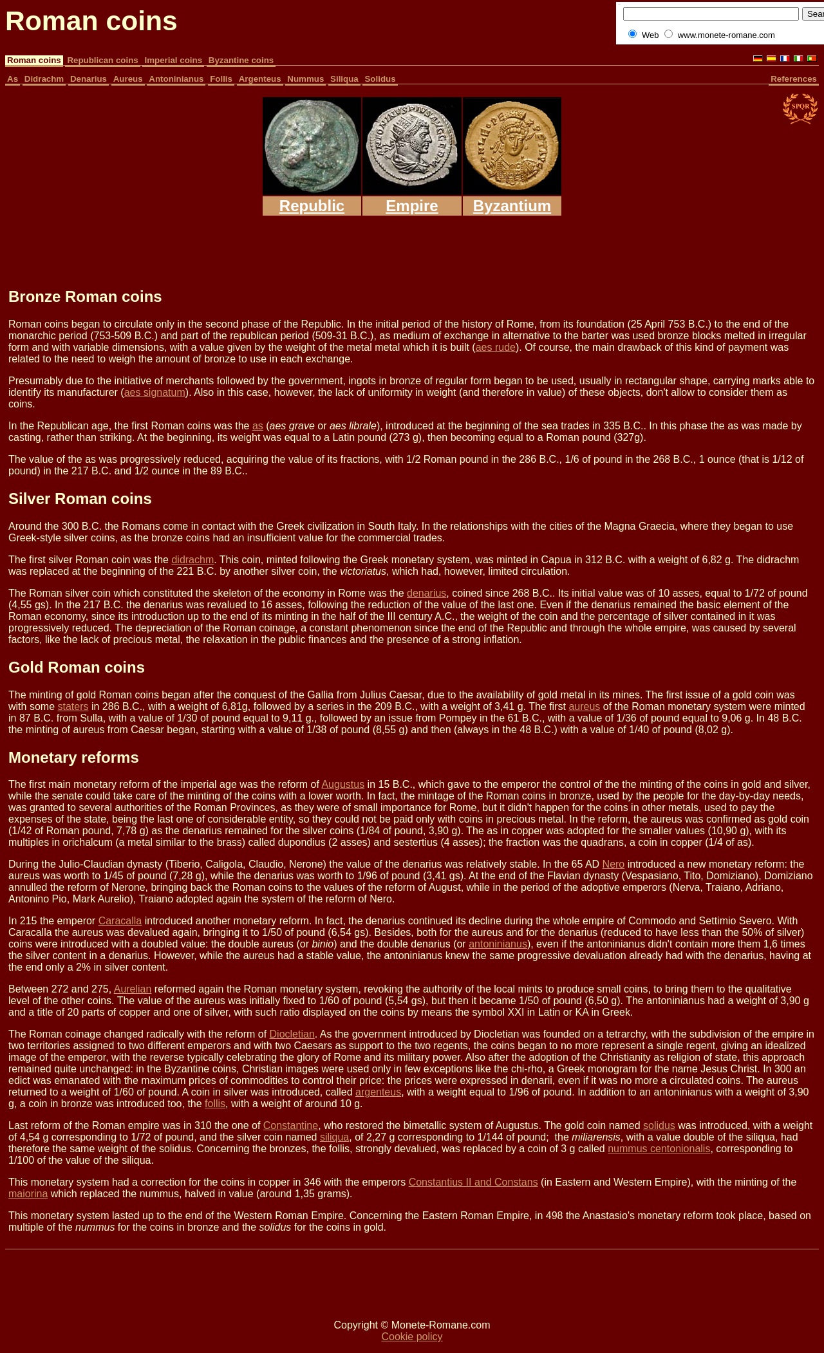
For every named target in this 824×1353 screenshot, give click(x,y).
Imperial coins (173, 60)
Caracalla (120, 920)
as (257, 425)
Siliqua (344, 79)
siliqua (334, 1137)
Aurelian (133, 989)
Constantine (290, 1125)
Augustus (342, 784)
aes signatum (154, 392)
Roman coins (34, 60)
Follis (221, 79)
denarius (426, 593)
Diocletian (292, 1034)
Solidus (379, 79)
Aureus (128, 79)
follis (215, 1103)
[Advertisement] (394, 246)
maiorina (28, 1193)
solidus (659, 1125)
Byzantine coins (241, 60)
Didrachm (44, 79)
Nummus (305, 79)
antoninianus (498, 943)
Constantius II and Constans (473, 1182)
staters (72, 706)
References (794, 79)
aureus (584, 706)
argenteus (378, 1092)
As (12, 79)
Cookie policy (411, 1336)
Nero (614, 864)
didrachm (192, 559)
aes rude (496, 347)
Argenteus (260, 79)
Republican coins (102, 60)
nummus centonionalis (659, 1148)
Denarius (88, 79)
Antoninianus (176, 79)
